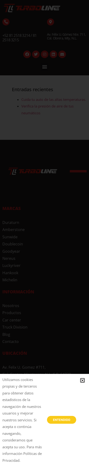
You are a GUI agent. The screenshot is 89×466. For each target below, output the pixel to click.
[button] (82, 380)
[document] (44, 233)
